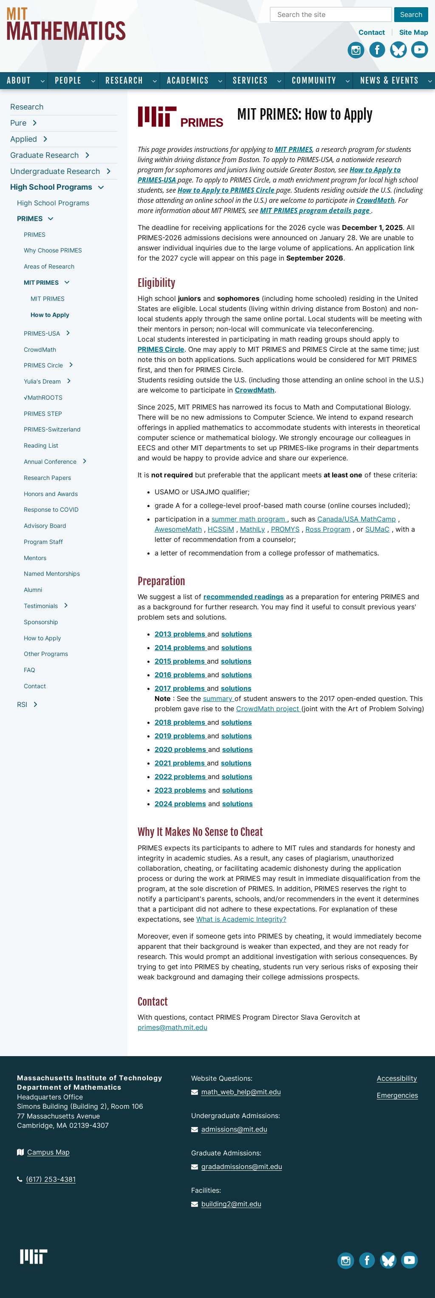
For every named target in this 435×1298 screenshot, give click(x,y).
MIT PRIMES (41, 282)
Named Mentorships (52, 573)
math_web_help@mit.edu (236, 1092)
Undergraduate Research (55, 171)
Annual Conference (50, 461)
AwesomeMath (178, 529)
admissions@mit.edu (229, 1129)
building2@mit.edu (226, 1204)
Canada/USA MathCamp (356, 519)
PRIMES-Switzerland (52, 429)
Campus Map (43, 1152)
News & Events (389, 81)
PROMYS (285, 529)
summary (218, 698)
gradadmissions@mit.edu (236, 1166)
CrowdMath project (268, 708)
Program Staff (43, 541)
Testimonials (41, 605)
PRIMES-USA (42, 333)
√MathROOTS (43, 397)
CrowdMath (40, 349)
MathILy (252, 529)
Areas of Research (49, 266)
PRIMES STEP (43, 413)
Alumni (33, 589)
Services (250, 81)
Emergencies (397, 1095)
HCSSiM (221, 529)
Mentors (35, 557)
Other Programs (46, 653)
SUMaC (377, 529)
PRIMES (29, 218)
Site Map (413, 32)
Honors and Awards (51, 493)
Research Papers (47, 477)
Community (314, 81)
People (68, 81)
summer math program (249, 519)
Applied (23, 139)
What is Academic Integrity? (241, 919)
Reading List (41, 445)
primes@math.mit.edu (172, 1027)
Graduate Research (44, 155)
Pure (18, 122)
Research (124, 81)
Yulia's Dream (42, 381)
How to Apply (50, 314)
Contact (372, 32)
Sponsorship (41, 621)
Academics (188, 81)
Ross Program (327, 529)
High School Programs (51, 186)
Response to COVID (51, 509)
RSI (22, 704)
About (19, 81)
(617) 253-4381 (46, 1179)
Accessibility (397, 1078)
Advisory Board (45, 525)
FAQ (29, 669)
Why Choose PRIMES (53, 250)
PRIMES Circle (43, 365)
